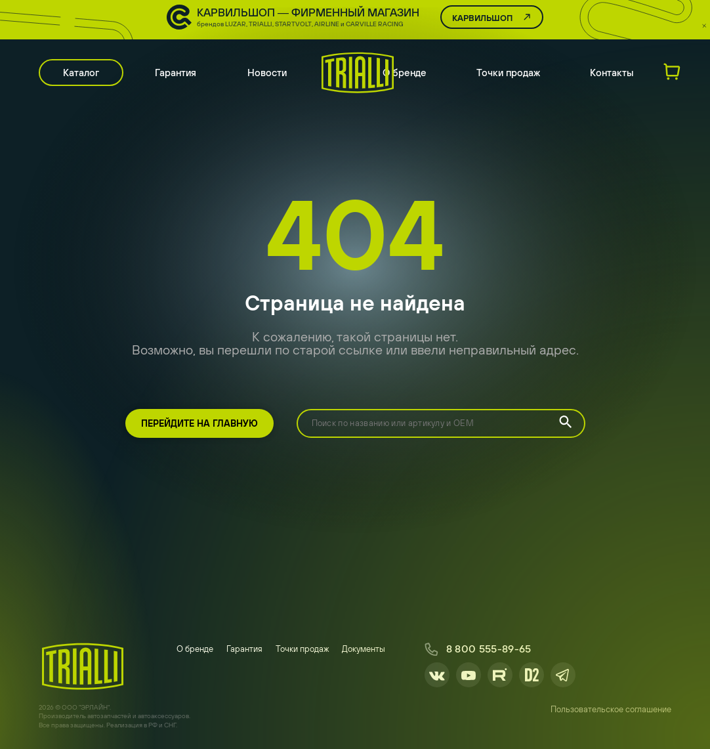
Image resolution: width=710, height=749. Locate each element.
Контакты (612, 72)
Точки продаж (508, 72)
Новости (267, 72)
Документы (363, 649)
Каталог (81, 72)
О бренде (405, 72)
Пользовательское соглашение (611, 709)
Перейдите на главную (199, 423)
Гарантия (175, 72)
